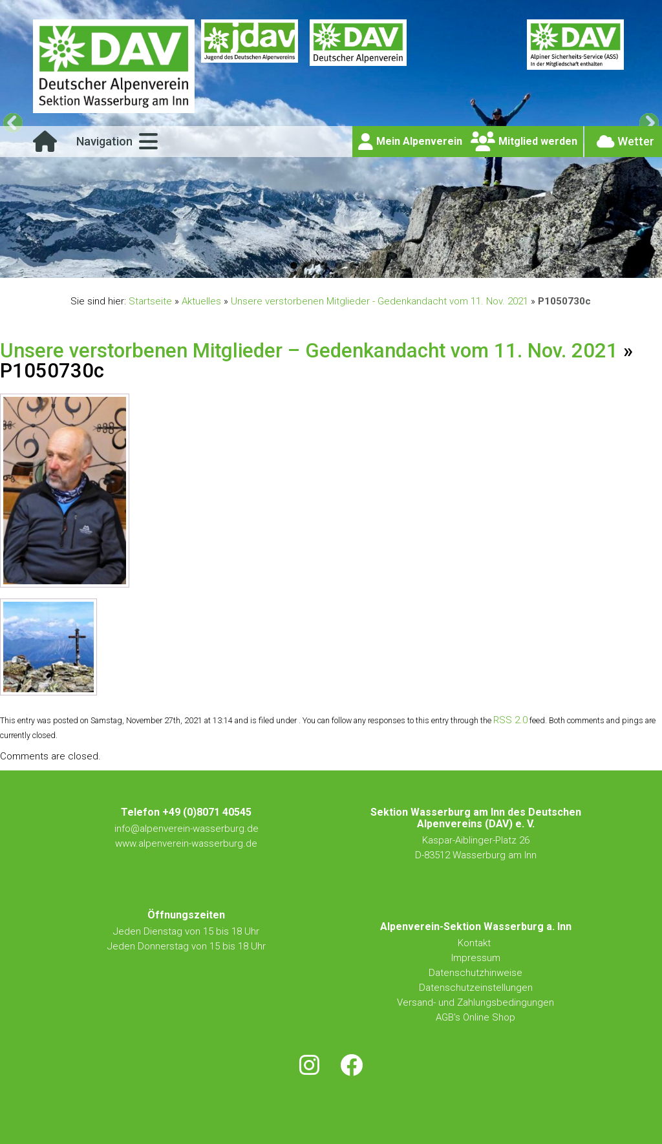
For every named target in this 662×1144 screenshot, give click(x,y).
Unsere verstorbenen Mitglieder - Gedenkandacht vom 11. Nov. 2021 (379, 301)
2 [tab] (308, 265)
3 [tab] (323, 265)
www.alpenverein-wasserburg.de (186, 843)
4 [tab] (338, 265)
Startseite (150, 301)
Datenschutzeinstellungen (476, 987)
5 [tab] (353, 265)
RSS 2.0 (510, 720)
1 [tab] (293, 265)
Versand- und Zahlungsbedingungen (475, 1002)
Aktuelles (201, 301)
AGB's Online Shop (475, 1017)
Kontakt (475, 943)
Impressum (475, 958)
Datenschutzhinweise (475, 973)
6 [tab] (368, 265)
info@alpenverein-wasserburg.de (186, 828)
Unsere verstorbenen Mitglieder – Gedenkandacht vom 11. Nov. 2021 (309, 351)
